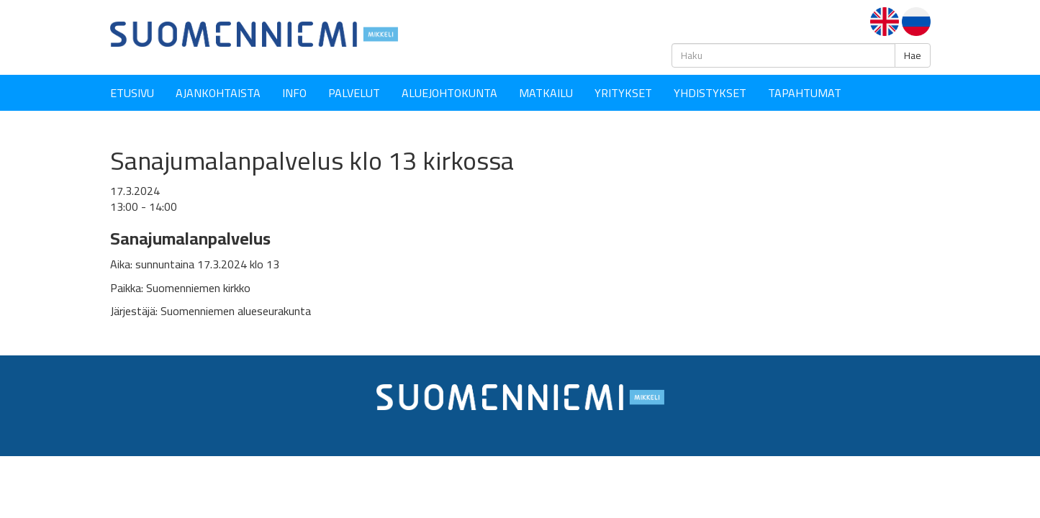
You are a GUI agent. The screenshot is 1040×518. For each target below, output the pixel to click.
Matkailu (546, 93)
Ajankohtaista (218, 93)
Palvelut (354, 93)
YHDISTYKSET (710, 93)
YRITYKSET (623, 93)
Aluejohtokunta (449, 93)
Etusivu (132, 93)
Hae (912, 55)
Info (294, 93)
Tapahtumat (804, 93)
